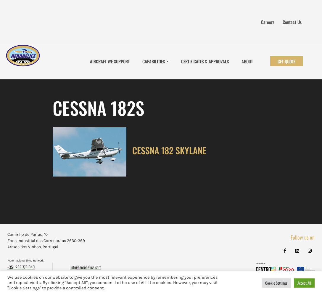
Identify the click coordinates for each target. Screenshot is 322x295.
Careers (267, 22)
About (247, 61)
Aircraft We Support (110, 61)
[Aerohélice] (22, 61)
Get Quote (286, 61)
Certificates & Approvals (205, 61)
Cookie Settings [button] (276, 283)
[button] (167, 61)
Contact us (292, 22)
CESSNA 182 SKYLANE (169, 150)
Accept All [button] (304, 283)
